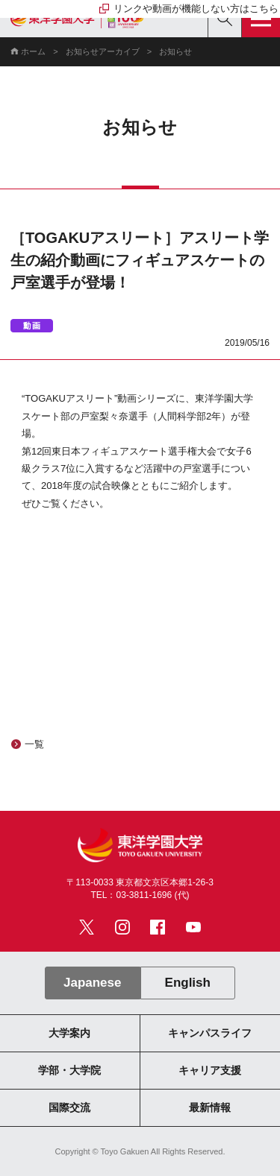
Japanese (92, 983)
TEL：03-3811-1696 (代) (139, 895)
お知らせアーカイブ (103, 51)
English (188, 983)
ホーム (33, 51)
